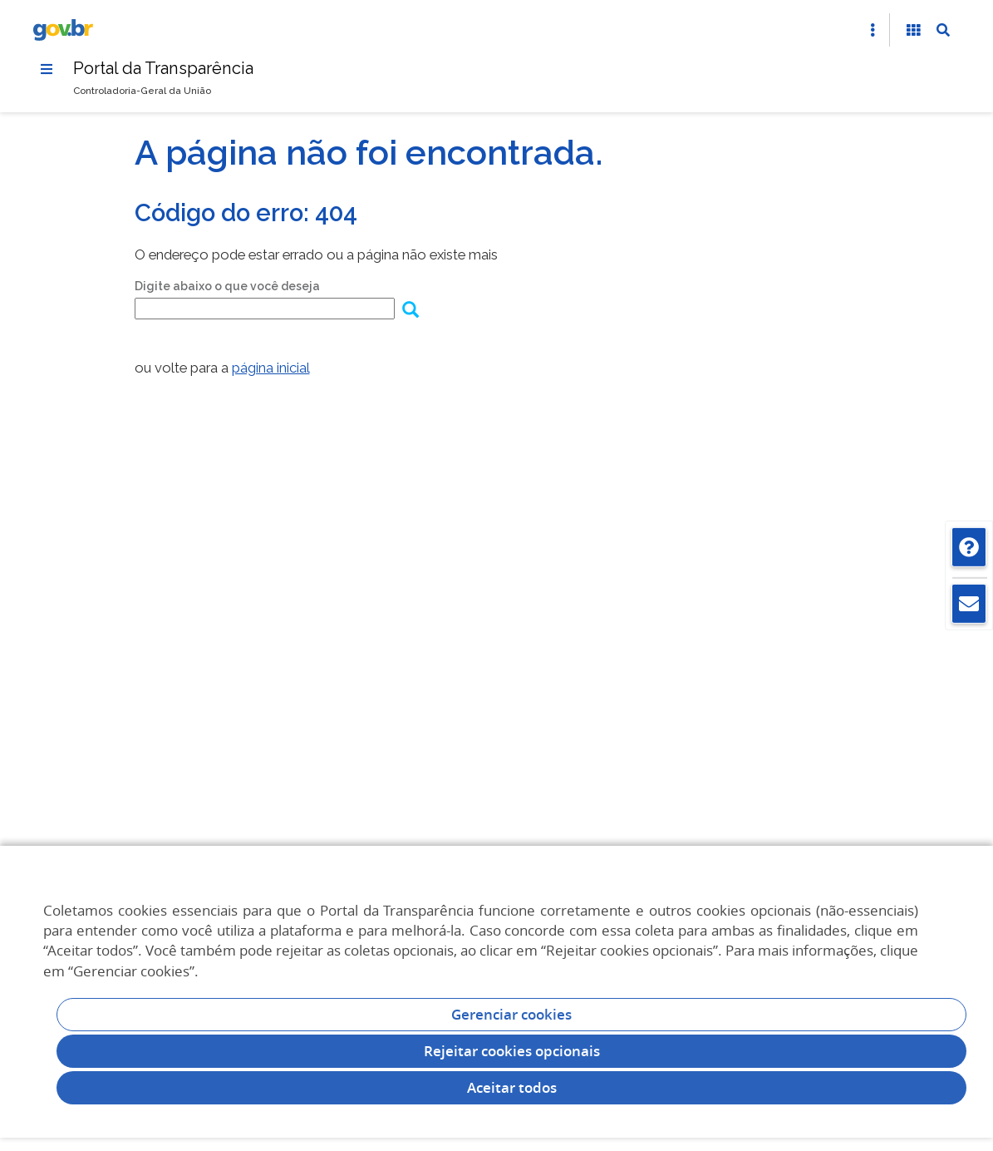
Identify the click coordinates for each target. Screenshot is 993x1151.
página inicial (271, 367)
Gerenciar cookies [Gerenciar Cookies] (511, 1014)
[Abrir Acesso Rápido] (872, 30)
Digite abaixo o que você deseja (227, 286)
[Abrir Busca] (943, 30)
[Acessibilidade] (913, 30)
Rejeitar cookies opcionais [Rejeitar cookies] (512, 1050)
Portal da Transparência (163, 68)
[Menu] (46, 69)
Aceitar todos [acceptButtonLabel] (512, 1087)
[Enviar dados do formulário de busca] (410, 311)
